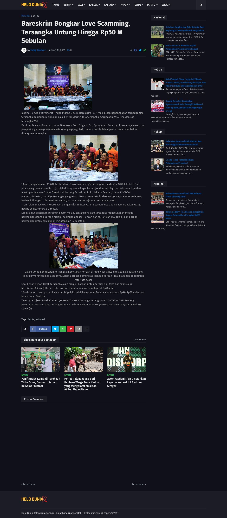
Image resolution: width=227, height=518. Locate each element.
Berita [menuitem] (67, 4)
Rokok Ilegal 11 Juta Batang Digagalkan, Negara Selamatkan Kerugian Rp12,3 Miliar (185, 215)
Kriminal (40, 319)
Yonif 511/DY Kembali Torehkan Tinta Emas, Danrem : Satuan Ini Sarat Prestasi (40, 382)
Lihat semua (140, 339)
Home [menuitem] (56, 4)
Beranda (26, 16)
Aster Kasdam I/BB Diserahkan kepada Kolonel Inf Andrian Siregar (126, 382)
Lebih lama (138, 484)
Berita (36, 16)
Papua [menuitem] (124, 4)
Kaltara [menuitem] (109, 4)
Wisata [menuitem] (166, 4)
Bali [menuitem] (80, 4)
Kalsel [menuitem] (93, 4)
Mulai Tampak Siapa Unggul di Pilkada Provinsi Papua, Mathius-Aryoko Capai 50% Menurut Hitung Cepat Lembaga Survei (186, 82)
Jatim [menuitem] (137, 4)
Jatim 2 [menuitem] (151, 4)
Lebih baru (29, 484)
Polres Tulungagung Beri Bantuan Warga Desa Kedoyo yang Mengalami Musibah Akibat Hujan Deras (82, 384)
